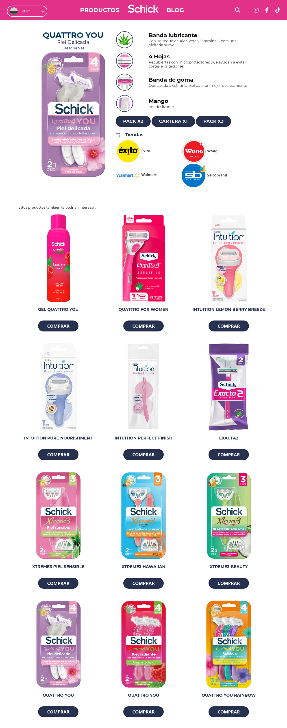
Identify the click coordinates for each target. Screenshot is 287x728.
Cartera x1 (173, 121)
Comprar (58, 326)
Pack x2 (133, 121)
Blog (175, 10)
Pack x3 (213, 121)
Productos (99, 10)
